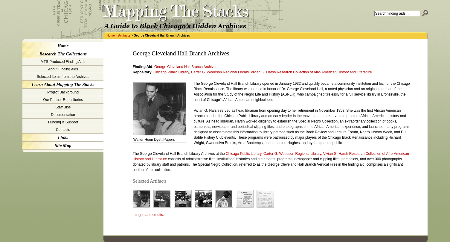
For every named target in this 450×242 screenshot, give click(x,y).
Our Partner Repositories (63, 100)
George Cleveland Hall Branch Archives (185, 67)
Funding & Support (63, 122)
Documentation (63, 115)
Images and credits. (148, 215)
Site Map (63, 145)
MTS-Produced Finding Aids (63, 62)
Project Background (63, 92)
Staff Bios (63, 107)
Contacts (63, 130)
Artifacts (124, 35)
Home (110, 35)
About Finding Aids (63, 69)
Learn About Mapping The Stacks (63, 84)
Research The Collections (63, 54)
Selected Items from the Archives (63, 77)
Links (63, 137)
